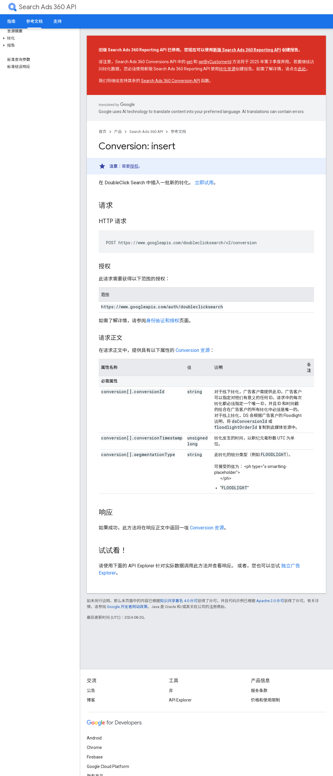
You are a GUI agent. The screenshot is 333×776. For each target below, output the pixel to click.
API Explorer (180, 700)
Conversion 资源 (193, 350)
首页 (102, 131)
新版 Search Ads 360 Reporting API (247, 49)
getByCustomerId (214, 61)
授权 (134, 166)
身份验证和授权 (162, 320)
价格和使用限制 (265, 700)
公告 (91, 690)
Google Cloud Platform (108, 766)
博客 (91, 700)
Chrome (94, 747)
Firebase (95, 757)
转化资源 (227, 68)
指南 (11, 21)
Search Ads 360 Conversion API (170, 80)
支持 (57, 21)
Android (94, 738)
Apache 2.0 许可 (270, 601)
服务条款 (259, 690)
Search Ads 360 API (47, 7)
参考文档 (178, 131)
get (189, 61)
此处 (302, 68)
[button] (38, 38)
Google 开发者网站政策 (127, 606)
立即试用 (204, 182)
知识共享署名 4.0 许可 (179, 601)
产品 (118, 131)
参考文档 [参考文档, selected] (34, 21)
